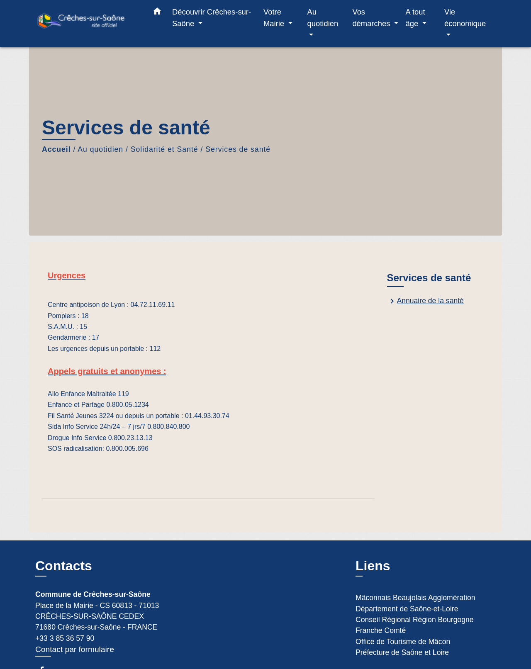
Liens (373, 565)
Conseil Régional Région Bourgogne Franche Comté (415, 625)
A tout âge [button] (415, 17)
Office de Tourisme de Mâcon (403, 641)
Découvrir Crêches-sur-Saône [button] (211, 17)
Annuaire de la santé (425, 301)
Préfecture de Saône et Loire (402, 652)
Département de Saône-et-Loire (407, 609)
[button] (157, 13)
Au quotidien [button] (323, 17)
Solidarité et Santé (164, 149)
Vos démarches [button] (372, 17)
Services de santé (237, 149)
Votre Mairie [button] (274, 17)
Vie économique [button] (465, 17)
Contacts (63, 565)
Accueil (56, 149)
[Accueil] (87, 23)
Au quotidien (100, 149)
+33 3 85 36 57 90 (64, 638)
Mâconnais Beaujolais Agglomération (415, 598)
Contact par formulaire (74, 649)
